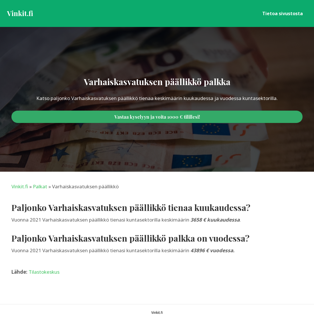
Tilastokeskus (44, 272)
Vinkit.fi (19, 186)
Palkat (40, 186)
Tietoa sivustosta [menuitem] (282, 13)
